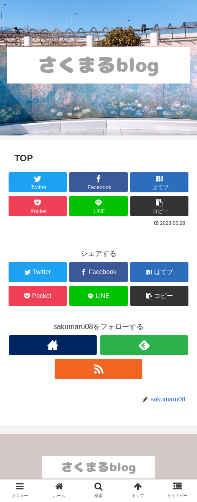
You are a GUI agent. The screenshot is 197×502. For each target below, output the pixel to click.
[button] (159, 206)
